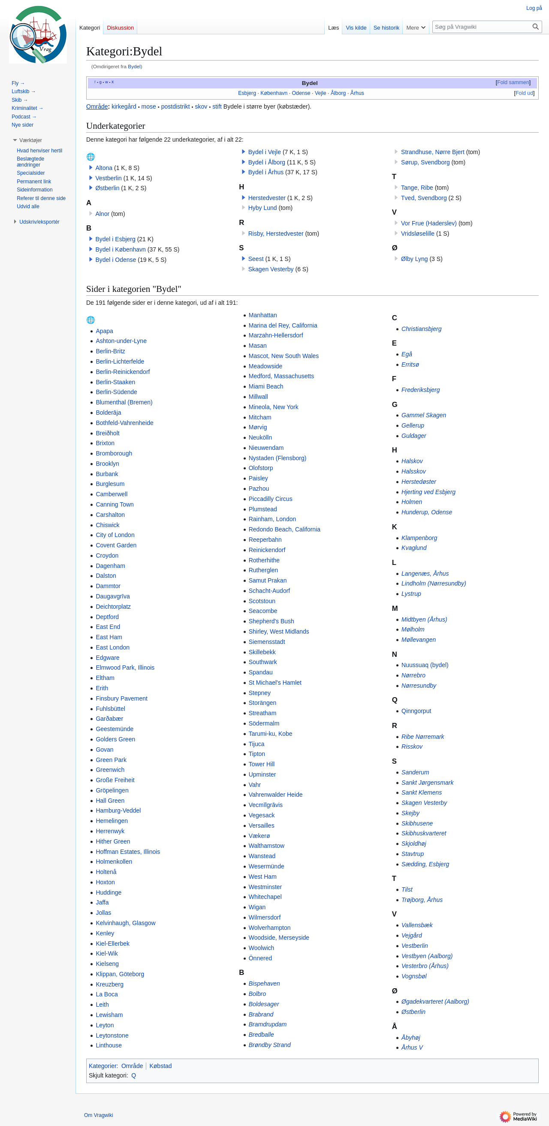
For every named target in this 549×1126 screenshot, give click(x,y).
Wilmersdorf (265, 917)
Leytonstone (112, 1035)
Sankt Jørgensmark (427, 782)
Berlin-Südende (116, 391)
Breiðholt (107, 433)
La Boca (107, 994)
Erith (102, 688)
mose (149, 106)
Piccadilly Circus (271, 498)
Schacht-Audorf (269, 590)
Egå (406, 354)
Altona (103, 167)
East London (113, 647)
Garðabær (109, 718)
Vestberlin (108, 178)
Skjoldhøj (413, 843)
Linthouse (109, 1045)
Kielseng (107, 963)
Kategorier (103, 1065)
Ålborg (338, 93)
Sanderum (415, 772)
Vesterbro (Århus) (425, 965)
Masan (258, 345)
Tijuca (257, 744)
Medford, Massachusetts (281, 376)
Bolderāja (108, 412)
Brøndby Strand (270, 1044)
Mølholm (413, 629)
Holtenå (106, 871)
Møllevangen (418, 639)
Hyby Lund (262, 207)
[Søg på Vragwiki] (487, 27)
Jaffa (102, 902)
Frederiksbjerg (420, 389)
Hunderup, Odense (426, 512)
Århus (357, 93)
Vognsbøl (414, 976)
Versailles (261, 825)
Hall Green (110, 800)
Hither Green (113, 841)
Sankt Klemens (421, 792)
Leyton (105, 1025)
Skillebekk (262, 652)
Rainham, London (272, 519)
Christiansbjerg (421, 328)
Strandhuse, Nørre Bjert (433, 152)
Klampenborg (419, 537)
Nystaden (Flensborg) (278, 458)
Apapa (104, 331)
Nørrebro (413, 675)
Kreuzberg (110, 984)
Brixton (105, 443)
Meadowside (266, 366)
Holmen (411, 501)
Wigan (257, 907)
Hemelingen (112, 820)
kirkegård (124, 106)
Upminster (262, 774)
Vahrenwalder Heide (276, 794)
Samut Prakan (268, 580)
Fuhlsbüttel (110, 708)
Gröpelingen (112, 790)
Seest (256, 258)
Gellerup (412, 425)
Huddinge (108, 892)
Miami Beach (266, 386)
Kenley (105, 933)
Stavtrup (412, 853)
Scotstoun (262, 601)
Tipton (257, 753)
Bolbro (257, 993)
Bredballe (261, 1034)
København (273, 93)
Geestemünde (114, 728)
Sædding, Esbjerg (425, 864)
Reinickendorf (267, 549)
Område (97, 106)
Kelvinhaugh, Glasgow (125, 923)
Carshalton (110, 514)
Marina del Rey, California (283, 325)
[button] (91, 167)
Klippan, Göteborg (120, 974)
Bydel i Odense (115, 259)
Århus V (412, 1047)
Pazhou (259, 488)
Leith (102, 1004)
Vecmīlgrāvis (266, 804)
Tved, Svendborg (424, 197)
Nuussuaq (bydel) (425, 665)
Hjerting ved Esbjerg (428, 492)
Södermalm (264, 723)
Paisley (258, 478)
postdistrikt (175, 106)
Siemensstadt (267, 641)
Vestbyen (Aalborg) (426, 956)
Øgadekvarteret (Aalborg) (435, 1001)
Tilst (407, 889)
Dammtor (108, 586)
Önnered (260, 958)
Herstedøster (418, 481)
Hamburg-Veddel (118, 810)
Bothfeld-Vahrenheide (124, 422)
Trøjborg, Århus (422, 899)
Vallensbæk (417, 925)
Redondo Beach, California (284, 529)
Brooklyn (107, 463)
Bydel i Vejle (264, 152)
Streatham (263, 713)
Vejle (320, 93)
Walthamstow (267, 845)
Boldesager (264, 1004)
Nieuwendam (266, 447)
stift (217, 106)
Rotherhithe (264, 560)
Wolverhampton (270, 927)
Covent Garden (116, 545)
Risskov (411, 746)
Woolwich (261, 947)
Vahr (255, 784)
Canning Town (114, 504)
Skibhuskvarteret (423, 833)
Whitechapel (265, 896)
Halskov (412, 461)
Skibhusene (417, 823)
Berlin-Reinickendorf (123, 371)
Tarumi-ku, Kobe (271, 733)
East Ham (109, 637)
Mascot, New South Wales (284, 355)
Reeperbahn (265, 539)
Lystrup (411, 593)
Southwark (263, 662)
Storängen (263, 702)
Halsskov (413, 471)
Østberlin (107, 188)
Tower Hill (262, 764)
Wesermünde (266, 866)
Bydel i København (120, 249)
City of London (115, 534)
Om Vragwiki (98, 1115)
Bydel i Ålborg (266, 162)
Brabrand (261, 1014)
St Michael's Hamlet (275, 682)
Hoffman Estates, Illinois (128, 851)
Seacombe (263, 610)
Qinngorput (416, 710)
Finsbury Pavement (122, 698)
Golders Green (115, 739)
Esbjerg (247, 93)
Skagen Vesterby (271, 269)
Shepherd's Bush (271, 621)
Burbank (107, 473)
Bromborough (114, 453)
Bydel (134, 66)
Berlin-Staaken (115, 382)
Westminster (265, 886)
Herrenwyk (110, 831)
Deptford (107, 616)
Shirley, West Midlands (279, 631)
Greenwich (110, 769)
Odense (301, 93)
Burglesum (110, 483)
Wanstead (262, 856)
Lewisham (109, 1014)
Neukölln (260, 437)
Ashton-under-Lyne (121, 340)
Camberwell (111, 494)
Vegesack (262, 815)
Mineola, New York (274, 407)
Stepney (260, 692)
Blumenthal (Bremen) (124, 402)
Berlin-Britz (110, 351)
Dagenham (110, 565)
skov (201, 106)
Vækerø (259, 835)
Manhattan (263, 315)
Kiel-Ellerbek (113, 943)
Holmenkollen (114, 861)
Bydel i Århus (266, 172)
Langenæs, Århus (425, 573)
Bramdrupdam (268, 1024)
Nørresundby (418, 685)
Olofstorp (261, 467)
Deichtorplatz (113, 606)
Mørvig (258, 427)
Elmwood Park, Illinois (125, 667)
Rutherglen (263, 570)
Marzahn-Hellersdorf (276, 335)
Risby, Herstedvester (276, 233)
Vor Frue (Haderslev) (429, 223)
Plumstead (263, 509)
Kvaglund (413, 547)
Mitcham (260, 417)
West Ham (263, 876)
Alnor (102, 213)
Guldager (413, 435)
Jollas (103, 912)
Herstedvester (267, 197)
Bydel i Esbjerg (115, 239)
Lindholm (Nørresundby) (433, 583)
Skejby (410, 813)
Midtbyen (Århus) (424, 619)
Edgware (107, 657)
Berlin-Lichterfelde (120, 361)
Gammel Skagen (423, 415)
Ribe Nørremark (422, 736)
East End (108, 626)
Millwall (258, 396)
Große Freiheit (115, 780)
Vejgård (411, 935)
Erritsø (410, 364)
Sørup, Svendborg (425, 162)
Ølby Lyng (414, 258)
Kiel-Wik (107, 953)
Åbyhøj (410, 1037)
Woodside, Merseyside (279, 937)
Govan (104, 749)
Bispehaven (264, 983)
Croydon (107, 555)
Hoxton (105, 882)
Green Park (111, 759)
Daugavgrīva (113, 596)
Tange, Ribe (417, 187)
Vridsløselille (417, 233)
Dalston (106, 575)
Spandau (261, 672)
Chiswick (107, 525)
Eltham (105, 677)
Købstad (160, 1065)
